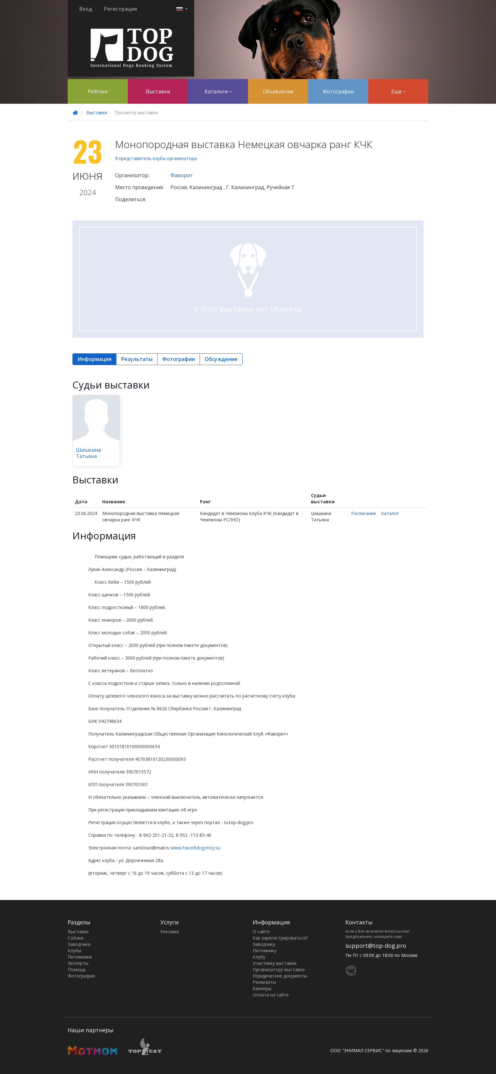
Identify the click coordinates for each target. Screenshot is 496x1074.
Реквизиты (264, 982)
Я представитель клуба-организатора (156, 158)
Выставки (158, 91)
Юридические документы (280, 976)
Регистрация (120, 8)
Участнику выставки (274, 963)
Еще (398, 91)
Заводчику (264, 944)
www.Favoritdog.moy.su (195, 848)
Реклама (169, 931)
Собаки (76, 938)
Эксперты (78, 963)
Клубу (259, 957)
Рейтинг (98, 91)
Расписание (363, 513)
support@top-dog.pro (375, 945)
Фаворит (181, 175)
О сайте (261, 931)
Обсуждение (221, 359)
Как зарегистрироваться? (280, 938)
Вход (85, 8)
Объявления (278, 91)
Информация (94, 359)
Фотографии (338, 91)
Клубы (74, 950)
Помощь (77, 969)
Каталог (390, 513)
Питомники (80, 957)
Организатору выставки (279, 969)
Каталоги (218, 91)
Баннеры (262, 988)
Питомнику (264, 950)
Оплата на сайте (271, 995)
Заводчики (79, 944)
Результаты (136, 359)
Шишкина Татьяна (88, 453)
